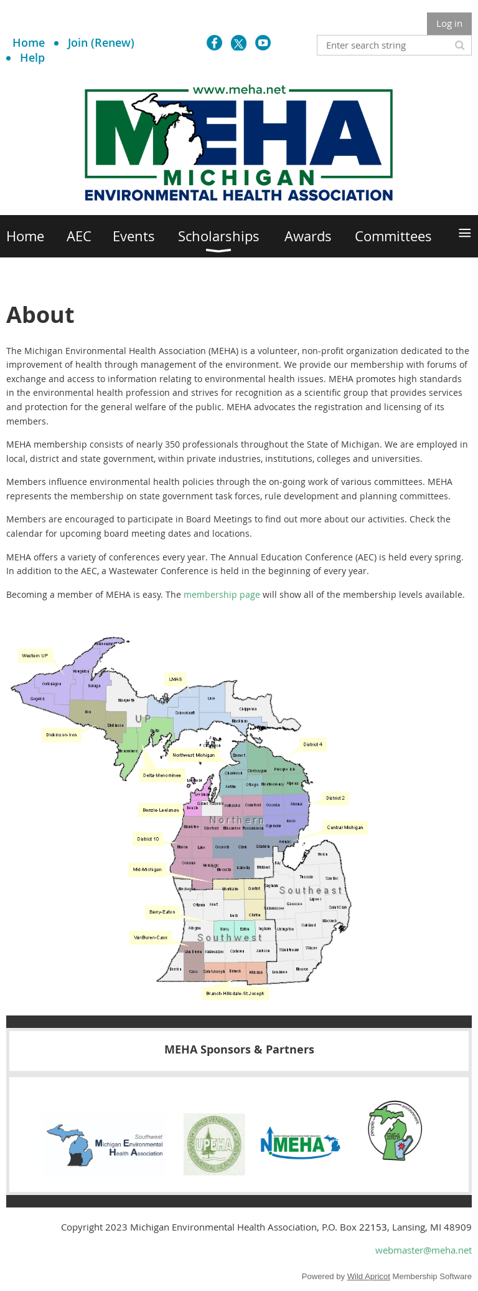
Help (32, 57)
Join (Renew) (101, 42)
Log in (449, 23)
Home (28, 42)
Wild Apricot (368, 1276)
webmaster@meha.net (423, 1250)
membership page (222, 594)
